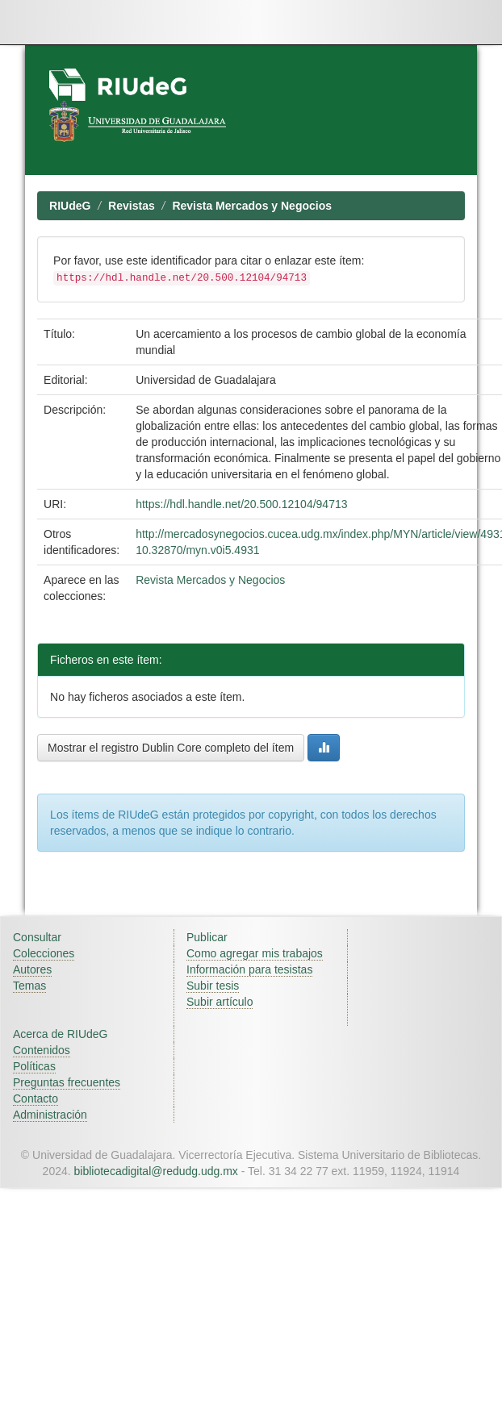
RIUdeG (69, 205)
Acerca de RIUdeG (60, 1034)
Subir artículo (219, 1001)
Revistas (131, 205)
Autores (32, 969)
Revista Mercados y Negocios (252, 205)
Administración (50, 1114)
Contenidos (41, 1050)
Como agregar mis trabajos (254, 953)
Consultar (37, 937)
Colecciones (43, 953)
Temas (29, 985)
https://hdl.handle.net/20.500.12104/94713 (241, 504)
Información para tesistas (249, 969)
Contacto (35, 1098)
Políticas (34, 1066)
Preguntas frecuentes (66, 1082)
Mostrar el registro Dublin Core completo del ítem (171, 747)
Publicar (207, 937)
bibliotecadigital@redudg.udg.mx (156, 1171)
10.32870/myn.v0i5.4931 (197, 550)
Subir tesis (212, 985)
